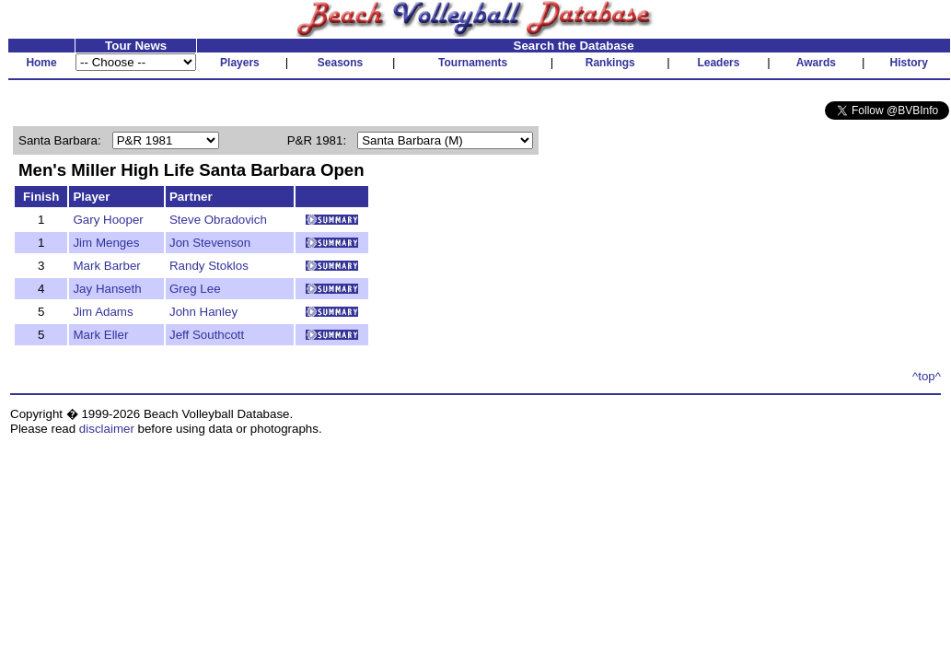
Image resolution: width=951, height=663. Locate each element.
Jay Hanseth (107, 289)
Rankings (610, 62)
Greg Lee (195, 289)
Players (240, 62)
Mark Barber (106, 266)
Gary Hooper (108, 220)
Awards (816, 62)
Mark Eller (100, 335)
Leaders (718, 62)
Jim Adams (103, 312)
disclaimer (106, 429)
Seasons (340, 62)
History (909, 62)
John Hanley (203, 312)
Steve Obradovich (218, 220)
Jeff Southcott (206, 335)
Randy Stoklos (209, 266)
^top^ (926, 376)
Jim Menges (106, 243)
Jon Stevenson (209, 243)
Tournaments (472, 62)
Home (41, 62)
